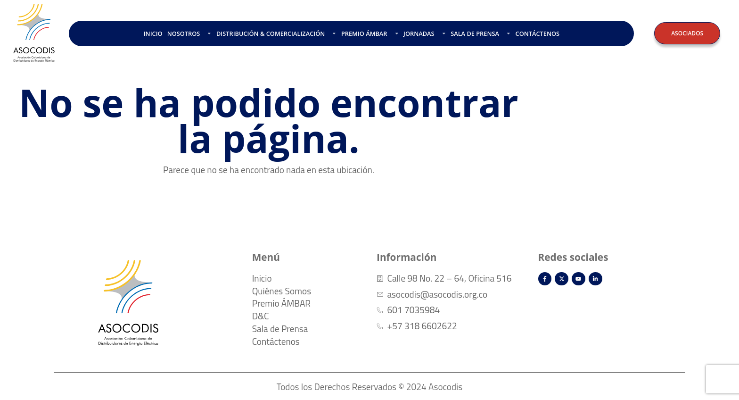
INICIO (153, 33)
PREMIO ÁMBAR (370, 33)
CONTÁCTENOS (538, 33)
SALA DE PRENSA (480, 33)
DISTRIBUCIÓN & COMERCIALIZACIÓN (276, 33)
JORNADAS (424, 33)
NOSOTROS (189, 33)
